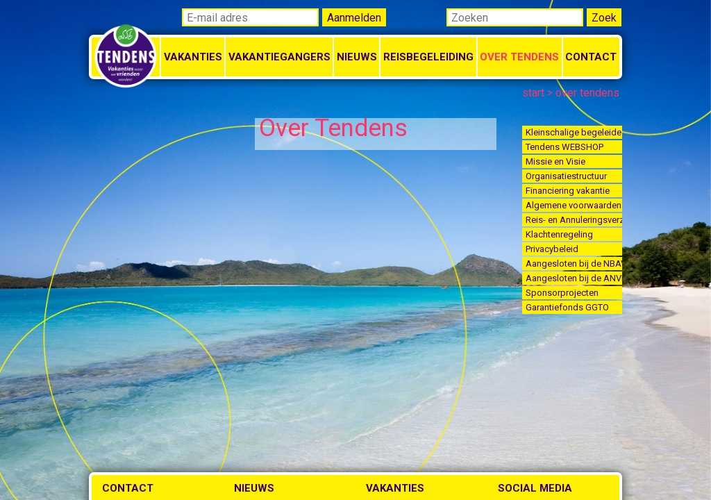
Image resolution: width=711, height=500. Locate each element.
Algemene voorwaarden (573, 205)
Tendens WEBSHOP (564, 147)
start (533, 92)
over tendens (587, 92)
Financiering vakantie (568, 190)
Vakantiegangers (279, 57)
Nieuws (357, 57)
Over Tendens (519, 57)
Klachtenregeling (559, 234)
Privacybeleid (552, 249)
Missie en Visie (555, 161)
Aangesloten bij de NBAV (574, 263)
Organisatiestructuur (566, 176)
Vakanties (193, 57)
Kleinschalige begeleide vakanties (574, 132)
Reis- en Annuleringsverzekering (574, 220)
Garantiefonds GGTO (567, 307)
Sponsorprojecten (562, 293)
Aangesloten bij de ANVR (574, 278)
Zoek (604, 17)
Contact (591, 57)
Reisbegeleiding (428, 57)
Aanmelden (354, 17)
